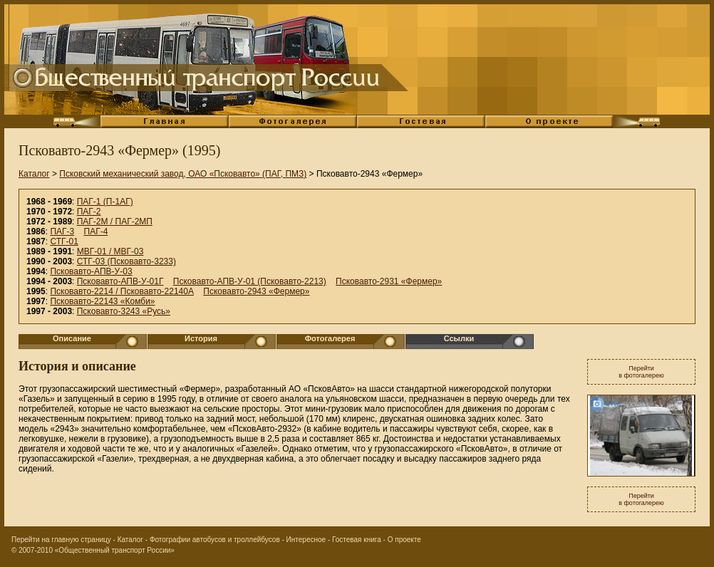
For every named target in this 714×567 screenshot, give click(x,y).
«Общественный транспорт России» (115, 550)
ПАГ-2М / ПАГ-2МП (114, 222)
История (201, 338)
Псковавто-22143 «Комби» (102, 301)
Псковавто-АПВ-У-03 (91, 271)
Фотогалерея (330, 338)
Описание (72, 338)
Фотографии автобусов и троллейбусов (215, 539)
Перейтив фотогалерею (641, 372)
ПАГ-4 (96, 231)
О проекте (404, 539)
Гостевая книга (356, 539)
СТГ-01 (64, 241)
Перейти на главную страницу (61, 539)
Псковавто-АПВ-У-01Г (120, 281)
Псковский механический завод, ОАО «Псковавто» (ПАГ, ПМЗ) (182, 174)
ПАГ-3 (62, 231)
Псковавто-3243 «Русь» (123, 311)
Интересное (306, 539)
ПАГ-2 (89, 212)
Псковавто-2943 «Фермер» (256, 291)
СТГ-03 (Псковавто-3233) (126, 261)
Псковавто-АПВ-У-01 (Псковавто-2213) (249, 281)
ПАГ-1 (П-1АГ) (105, 202)
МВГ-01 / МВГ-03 (110, 251)
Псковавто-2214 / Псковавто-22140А (122, 291)
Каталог (34, 174)
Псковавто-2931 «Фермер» (389, 281)
